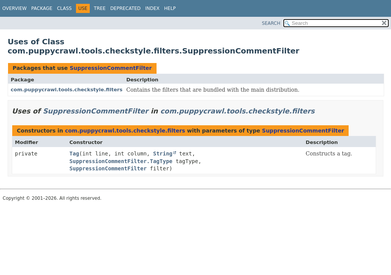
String (163, 153)
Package (41, 8)
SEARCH (271, 23)
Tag (74, 153)
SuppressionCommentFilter (110, 68)
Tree (100, 8)
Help (170, 8)
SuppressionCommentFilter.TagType (121, 161)
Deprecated (125, 8)
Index (152, 8)
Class (64, 8)
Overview (14, 8)
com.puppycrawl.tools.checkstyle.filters (67, 89)
